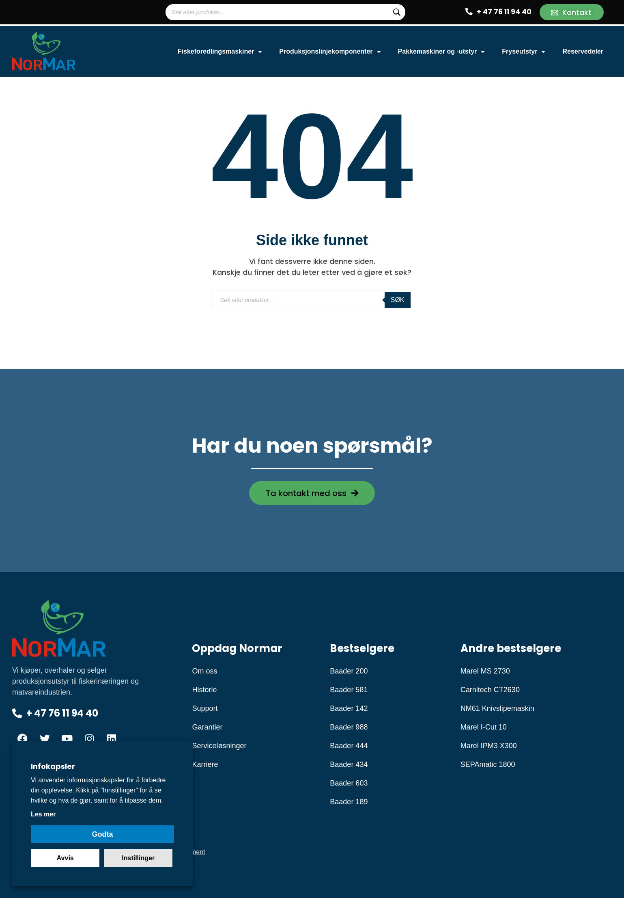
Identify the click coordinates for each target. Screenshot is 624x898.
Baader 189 (349, 802)
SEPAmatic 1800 (487, 764)
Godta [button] (102, 834)
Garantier (207, 727)
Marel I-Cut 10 (483, 727)
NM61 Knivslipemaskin (497, 708)
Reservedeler (582, 51)
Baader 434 (349, 764)
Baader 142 (349, 708)
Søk (398, 299)
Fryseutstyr (523, 51)
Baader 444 (349, 746)
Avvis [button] (65, 858)
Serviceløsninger (219, 746)
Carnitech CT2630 (490, 690)
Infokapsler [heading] (53, 766)
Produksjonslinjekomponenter (330, 51)
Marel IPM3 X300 (488, 746)
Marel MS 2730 (485, 671)
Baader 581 (349, 690)
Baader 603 (349, 783)
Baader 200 (349, 671)
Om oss (204, 671)
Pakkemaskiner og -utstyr (441, 51)
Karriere (205, 764)
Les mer (43, 814)
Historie (204, 690)
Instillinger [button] (138, 858)
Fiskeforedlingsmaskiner (220, 51)
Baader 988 (349, 727)
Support (204, 708)
